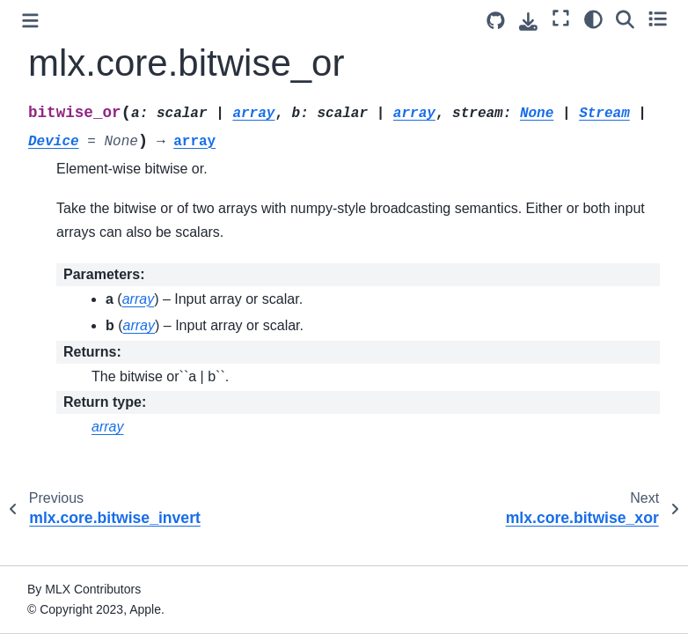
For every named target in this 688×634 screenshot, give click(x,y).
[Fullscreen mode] (561, 18)
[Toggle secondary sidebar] (657, 18)
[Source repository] (495, 21)
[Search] (625, 18)
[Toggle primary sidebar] (30, 21)
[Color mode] (593, 18)
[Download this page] (528, 21)
